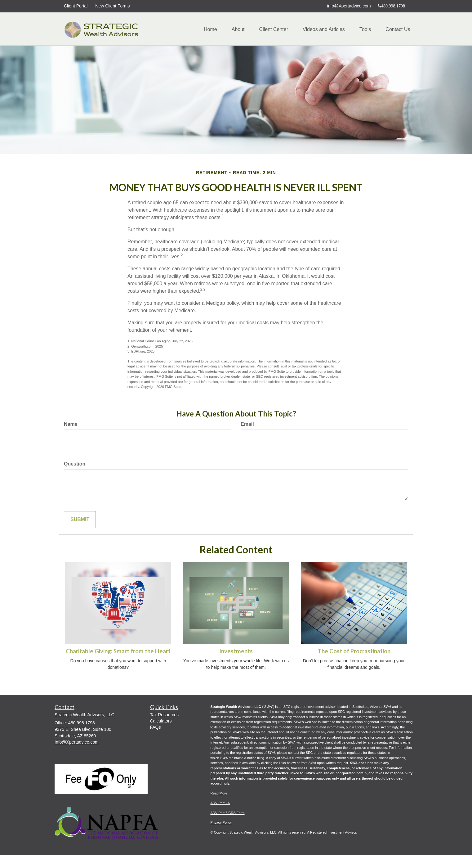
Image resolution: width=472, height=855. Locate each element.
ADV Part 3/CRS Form (228, 813)
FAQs (155, 727)
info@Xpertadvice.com (349, 5)
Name (71, 424)
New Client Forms (112, 5)
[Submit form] (80, 519)
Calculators (161, 720)
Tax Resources (164, 714)
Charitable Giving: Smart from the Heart (118, 651)
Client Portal (75, 5)
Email (247, 424)
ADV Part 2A (220, 803)
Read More (219, 793)
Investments (236, 651)
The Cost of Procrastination (354, 651)
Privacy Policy (221, 822)
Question (74, 463)
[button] (234, 29)
